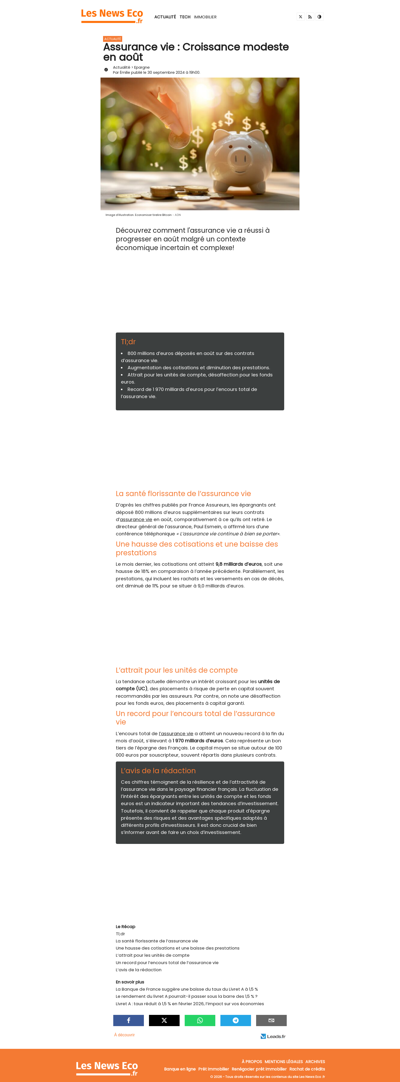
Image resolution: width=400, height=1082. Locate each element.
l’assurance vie (176, 733)
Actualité (165, 17)
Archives (315, 1062)
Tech (185, 17)
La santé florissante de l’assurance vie (157, 941)
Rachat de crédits (307, 1069)
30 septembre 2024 (166, 72)
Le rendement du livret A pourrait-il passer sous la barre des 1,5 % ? (186, 996)
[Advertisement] (200, 294)
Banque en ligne (180, 1069)
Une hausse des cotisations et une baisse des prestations (178, 948)
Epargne (142, 67)
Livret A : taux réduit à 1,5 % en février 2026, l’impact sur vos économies (190, 1004)
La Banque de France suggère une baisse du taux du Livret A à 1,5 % (187, 989)
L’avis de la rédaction (138, 970)
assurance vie (136, 519)
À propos (252, 1062)
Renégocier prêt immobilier (259, 1069)
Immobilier (205, 17)
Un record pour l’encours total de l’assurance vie (167, 963)
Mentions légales (284, 1062)
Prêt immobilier (213, 1069)
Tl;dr (120, 934)
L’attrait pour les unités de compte (153, 955)
